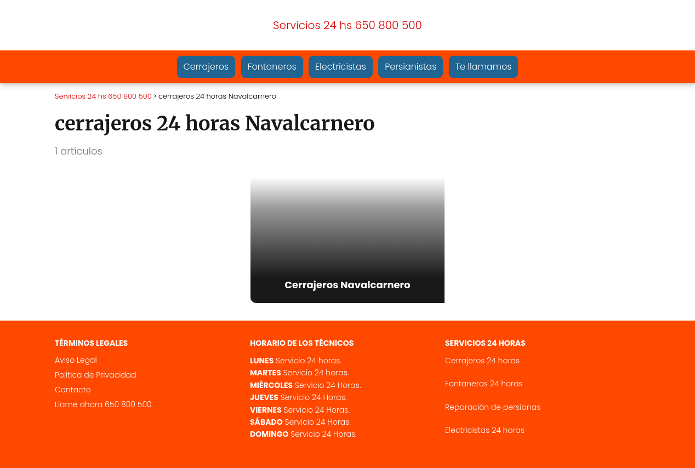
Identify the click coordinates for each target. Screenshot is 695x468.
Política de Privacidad (95, 374)
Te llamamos (483, 66)
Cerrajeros (206, 66)
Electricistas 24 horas (485, 430)
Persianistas (410, 66)
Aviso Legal (76, 360)
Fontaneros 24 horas (484, 383)
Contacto (73, 389)
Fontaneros (272, 66)
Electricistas (340, 66)
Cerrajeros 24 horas (482, 360)
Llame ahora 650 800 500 (103, 404)
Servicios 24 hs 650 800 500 (347, 25)
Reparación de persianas (492, 407)
